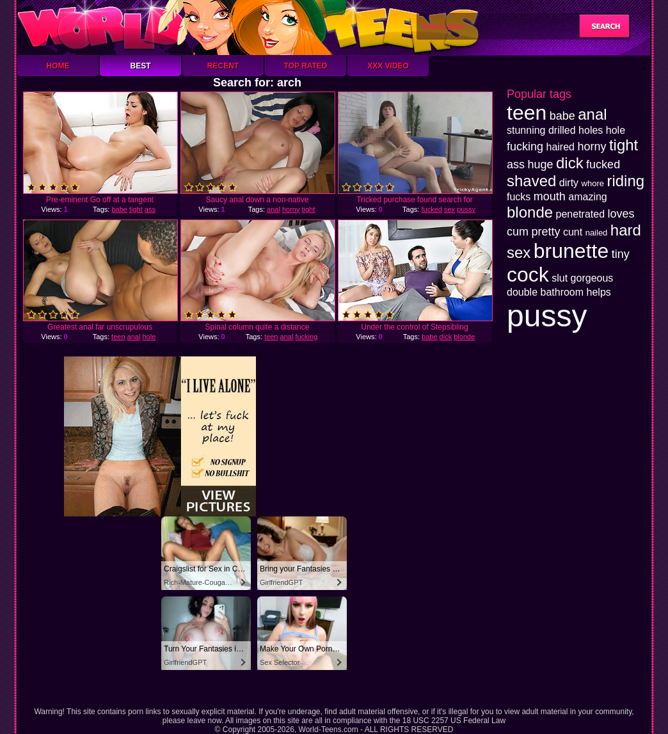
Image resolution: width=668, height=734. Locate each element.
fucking (306, 336)
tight (136, 209)
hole (148, 336)
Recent (223, 65)
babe (119, 209)
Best (140, 65)
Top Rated (305, 65)
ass (150, 209)
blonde (464, 336)
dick (446, 336)
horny (291, 209)
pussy (466, 209)
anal (273, 209)
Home (58, 65)
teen (118, 336)
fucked (431, 209)
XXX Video (388, 65)
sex (449, 209)
